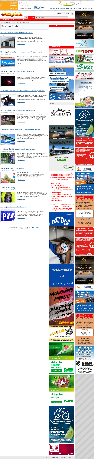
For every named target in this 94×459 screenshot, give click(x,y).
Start (11, 227)
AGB (47, 457)
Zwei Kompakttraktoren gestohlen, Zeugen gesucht (17, 149)
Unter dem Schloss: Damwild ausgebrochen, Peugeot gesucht (21, 52)
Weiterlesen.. (21, 44)
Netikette (71, 457)
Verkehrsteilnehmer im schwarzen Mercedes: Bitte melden (20, 130)
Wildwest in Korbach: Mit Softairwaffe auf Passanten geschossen (22, 91)
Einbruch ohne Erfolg (7, 188)
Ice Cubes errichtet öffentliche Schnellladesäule (16, 33)
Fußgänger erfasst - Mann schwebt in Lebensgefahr (17, 71)
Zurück (15, 227)
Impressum (63, 457)
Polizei (18, 22)
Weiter (32, 227)
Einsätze (13, 22)
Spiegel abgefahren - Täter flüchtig (12, 168)
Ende (36, 227)
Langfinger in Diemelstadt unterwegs (13, 207)
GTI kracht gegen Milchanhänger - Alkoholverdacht (18, 110)
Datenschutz (55, 457)
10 (29, 227)
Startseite (8, 22)
